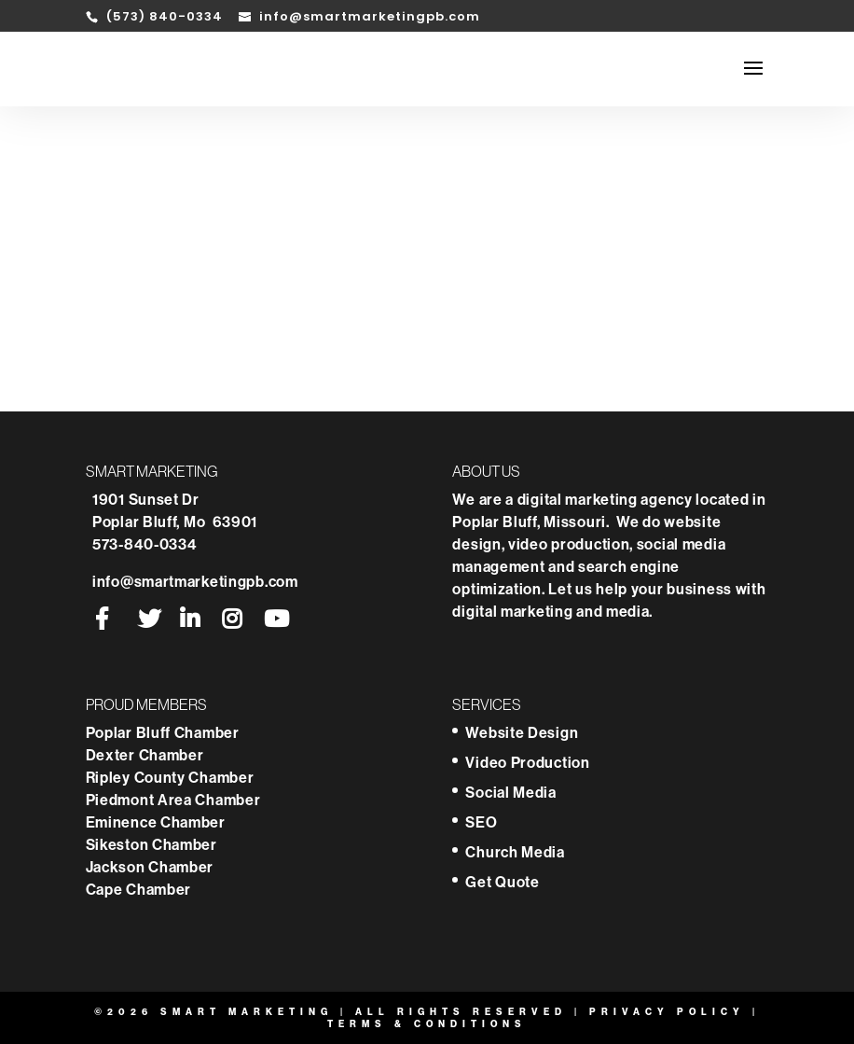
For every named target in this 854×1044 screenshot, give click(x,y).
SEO (481, 822)
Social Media (510, 792)
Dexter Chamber (147, 754)
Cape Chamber (138, 889)
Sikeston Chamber (151, 844)
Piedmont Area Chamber (173, 799)
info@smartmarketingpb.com (195, 581)
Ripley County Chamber (172, 777)
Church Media (514, 851)
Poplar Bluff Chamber (164, 732)
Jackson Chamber (150, 866)
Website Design (521, 732)
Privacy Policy (667, 1012)
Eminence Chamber (157, 822)
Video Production (527, 762)
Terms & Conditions (427, 1024)
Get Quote (502, 881)
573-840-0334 (144, 544)
